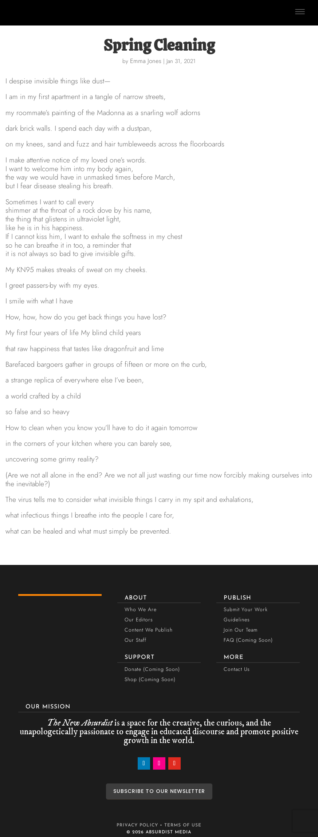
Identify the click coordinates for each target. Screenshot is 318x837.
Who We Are (141, 609)
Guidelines (237, 619)
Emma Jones (145, 60)
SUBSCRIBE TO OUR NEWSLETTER (159, 791)
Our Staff (135, 640)
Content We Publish (149, 629)
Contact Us (237, 669)
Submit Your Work (246, 609)
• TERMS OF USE (180, 825)
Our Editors (139, 619)
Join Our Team (241, 629)
